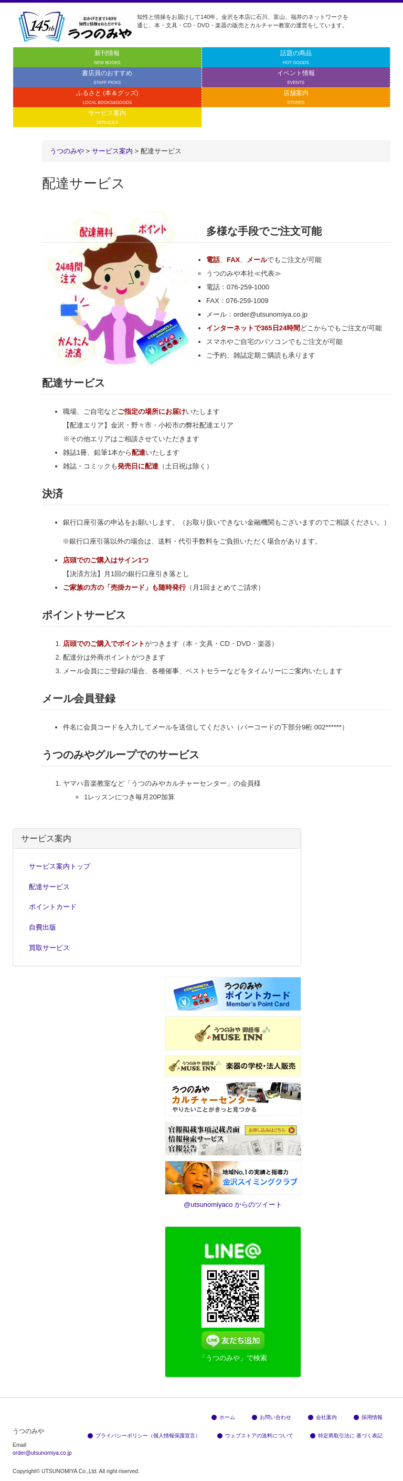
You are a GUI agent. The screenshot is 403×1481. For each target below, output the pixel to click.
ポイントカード (53, 907)
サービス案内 (112, 151)
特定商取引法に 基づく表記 (346, 1435)
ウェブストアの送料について (255, 1435)
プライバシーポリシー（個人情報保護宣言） (144, 1435)
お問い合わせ (271, 1417)
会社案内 (322, 1417)
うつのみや (67, 151)
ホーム (223, 1417)
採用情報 (368, 1417)
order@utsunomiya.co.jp (42, 1453)
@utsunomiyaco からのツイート (233, 1204)
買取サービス (49, 948)
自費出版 (42, 927)
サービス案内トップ (59, 866)
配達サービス (49, 887)
